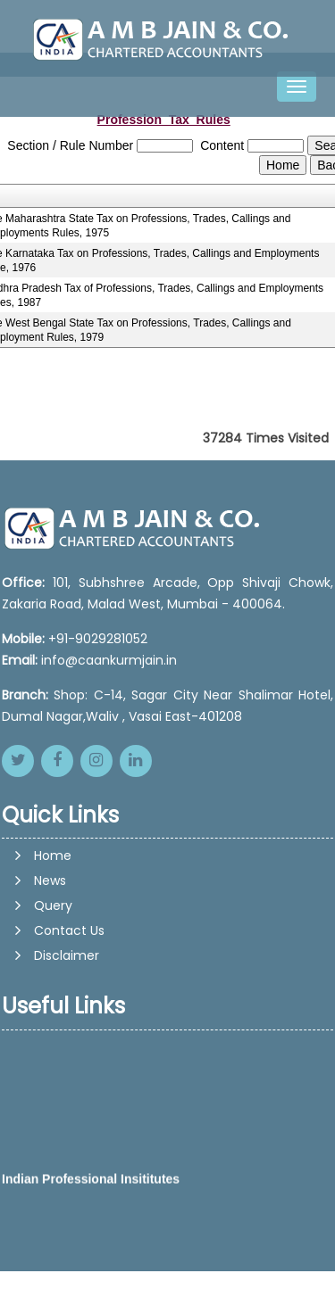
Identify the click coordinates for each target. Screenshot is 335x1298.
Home (52, 855)
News (50, 880)
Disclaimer (66, 955)
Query (53, 905)
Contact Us (69, 930)
